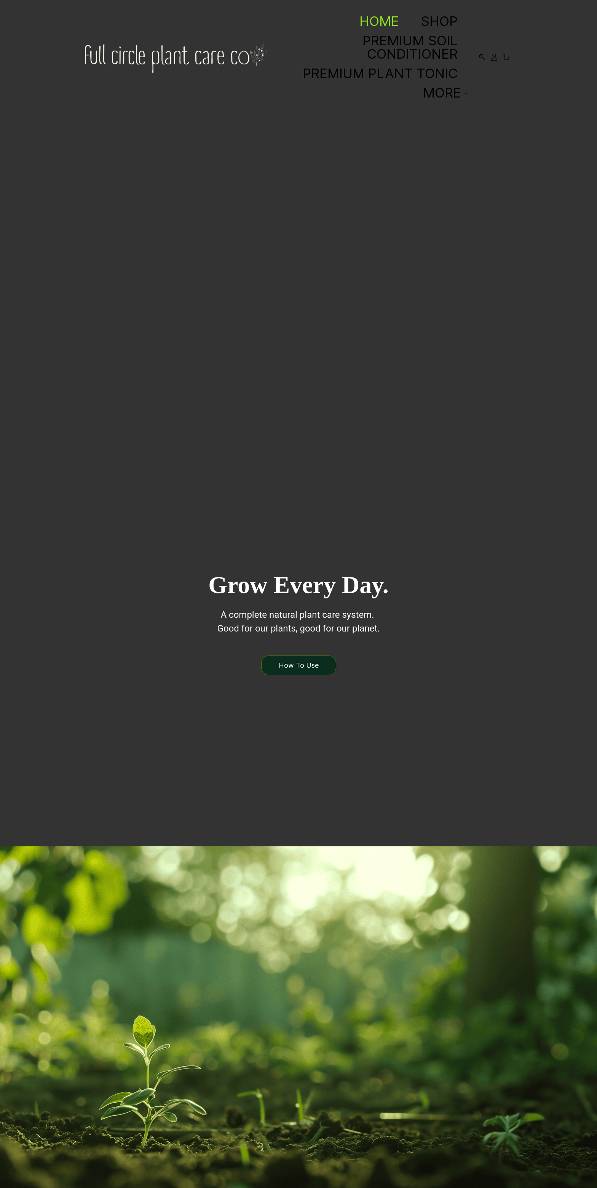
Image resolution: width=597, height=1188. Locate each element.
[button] (298, 665)
